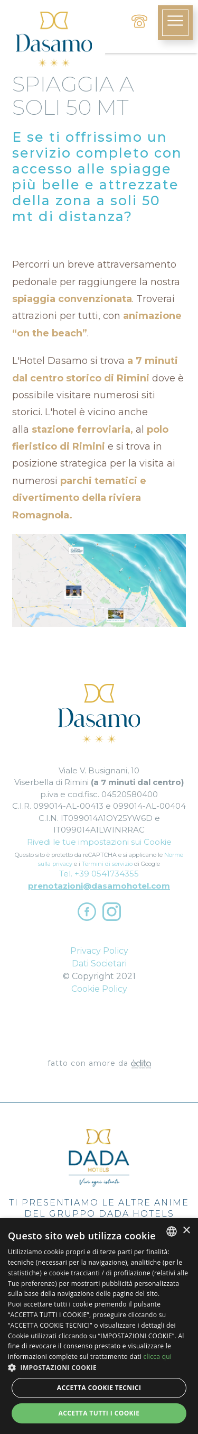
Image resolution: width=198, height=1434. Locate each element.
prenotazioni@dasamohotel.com (99, 886)
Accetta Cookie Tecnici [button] (99, 1387)
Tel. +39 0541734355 (99, 874)
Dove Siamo (99, 1033)
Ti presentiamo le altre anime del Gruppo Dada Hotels (99, 1174)
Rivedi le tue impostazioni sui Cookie (99, 842)
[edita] (141, 1063)
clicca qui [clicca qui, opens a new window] (157, 1356)
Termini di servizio (107, 863)
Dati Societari (99, 963)
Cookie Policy (99, 989)
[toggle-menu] (175, 23)
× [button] (186, 1231)
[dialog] (99, 1326)
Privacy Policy (99, 951)
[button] (99, 1368)
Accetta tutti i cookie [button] (99, 1413)
